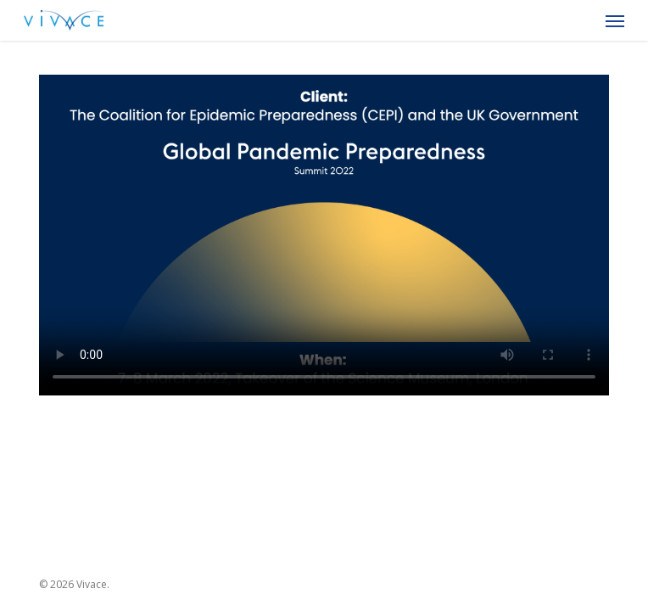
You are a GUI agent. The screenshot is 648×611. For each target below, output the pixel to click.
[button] (615, 20)
